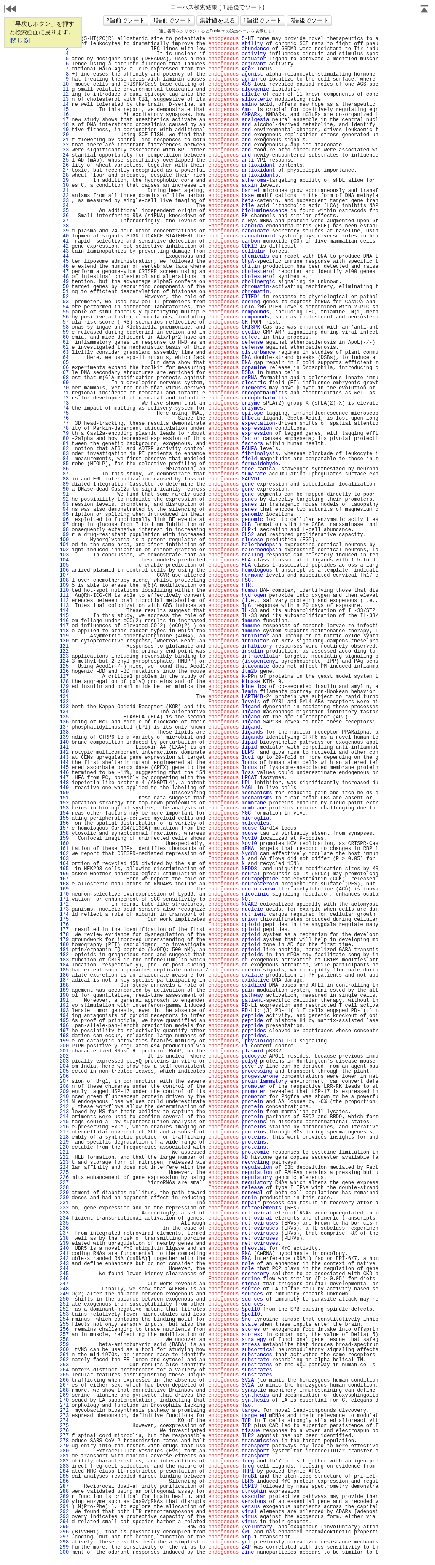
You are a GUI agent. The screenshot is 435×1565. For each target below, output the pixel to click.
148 (64, 783)
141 (64, 747)
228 (64, 1188)
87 (64, 474)
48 (64, 277)
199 (64, 1041)
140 (64, 742)
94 (64, 510)
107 (64, 575)
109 (64, 585)
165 (64, 869)
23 (64, 150)
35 (64, 211)
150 (64, 793)
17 (64, 120)
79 (64, 434)
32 (64, 196)
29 (64, 180)
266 (64, 1380)
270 (64, 1400)
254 (64, 1319)
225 (64, 1173)
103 (64, 555)
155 (64, 818)
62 (64, 348)
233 (64, 1213)
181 (64, 950)
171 (64, 899)
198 (64, 1036)
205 (64, 1071)
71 (64, 393)
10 (64, 84)
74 (64, 408)
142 (64, 753)
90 (64, 489)
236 (64, 1228)
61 (64, 342)
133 (64, 707)
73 (64, 403)
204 (64, 1066)
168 (64, 884)
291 (64, 1507)
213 (64, 1112)
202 (64, 1056)
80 (64, 439)
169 (64, 889)
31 (64, 191)
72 (64, 398)
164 (64, 864)
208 (64, 1087)
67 (64, 373)
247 (64, 1284)
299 (64, 1547)
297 (64, 1537)
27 (64, 170)
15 (64, 110)
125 (64, 666)
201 (64, 1051)
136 (64, 722)
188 (64, 985)
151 (64, 798)
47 (64, 272)
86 (64, 469)
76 (64, 418)
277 (64, 1436)
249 (64, 1294)
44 (64, 256)
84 (64, 459)
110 (64, 591)
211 (64, 1102)
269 (64, 1395)
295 (64, 1527)
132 (64, 702)
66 (64, 368)
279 (64, 1446)
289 (64, 1497)
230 (64, 1198)
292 (64, 1512)
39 (64, 231)
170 (64, 894)
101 (64, 545)
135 (64, 717)
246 (64, 1279)
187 (64, 980)
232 (64, 1208)
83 (64, 454)
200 (64, 1046)
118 (64, 631)
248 (64, 1289)
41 (64, 241)
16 (64, 115)
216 (64, 1127)
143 (64, 758)
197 (64, 1031)
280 (64, 1451)
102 (64, 550)
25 (64, 160)
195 (64, 1021)
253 (64, 1314)
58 (64, 327)
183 (64, 960)
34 (64, 206)
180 (64, 945)
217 (64, 1132)
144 (64, 763)
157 (64, 828)
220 (64, 1147)
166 (64, 874)
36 (64, 216)
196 (64, 1026)
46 (64, 267)
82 (64, 449)
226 (64, 1178)
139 (64, 737)
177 (64, 930)
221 (64, 1152)
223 (64, 1163)
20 (64, 135)
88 (64, 479)
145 (64, 768)
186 (64, 975)
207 (64, 1082)
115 (64, 616)
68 (64, 378)
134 (64, 712)
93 (64, 504)
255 (64, 1325)
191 (64, 1001)
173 (64, 909)
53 (64, 302)
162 (64, 854)
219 (64, 1142)
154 (64, 813)
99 (64, 535)
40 (64, 236)
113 (64, 606)
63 (64, 353)
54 (64, 307)
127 (64, 677)
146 (64, 773)
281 (64, 1456)
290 (64, 1502)
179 (64, 940)
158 (64, 833)
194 (64, 1016)
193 (64, 1011)
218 (64, 1137)
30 (64, 186)
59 (64, 332)
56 (64, 317)
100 (64, 540)
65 (64, 363)
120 (64, 641)
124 (64, 661)
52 (64, 297)
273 (64, 1416)
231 (64, 1203)
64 (64, 358)
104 (64, 560)
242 (64, 1259)
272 (64, 1411)
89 (64, 484)
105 (64, 565)
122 (64, 651)
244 (64, 1269)
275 (64, 1426)
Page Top (424, 9)
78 (64, 429)
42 (64, 246)
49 (64, 282)
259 (64, 1345)
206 (64, 1076)
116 (64, 621)
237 (64, 1233)
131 (64, 697)
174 (64, 914)
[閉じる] (19, 40)
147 (64, 778)
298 (64, 1542)
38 (64, 226)
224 (64, 1168)
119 (64, 636)
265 (64, 1375)
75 (64, 413)
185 (64, 970)
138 (64, 732)
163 (64, 859)
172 (64, 904)
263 (64, 1365)
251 (64, 1304)
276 (64, 1431)
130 (64, 692)
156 (64, 823)
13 (64, 100)
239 (64, 1244)
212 (64, 1107)
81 (64, 444)
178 (64, 935)
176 (64, 925)
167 (64, 879)
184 (64, 965)
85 (64, 464)
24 (64, 155)
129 (64, 687)
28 (64, 175)
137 (64, 727)
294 (64, 1522)
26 (64, 165)
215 (64, 1122)
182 (64, 955)
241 (64, 1254)
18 (64, 125)
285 (64, 1476)
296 (64, 1532)
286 (64, 1481)
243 (64, 1264)
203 (64, 1061)
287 (64, 1486)
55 (64, 312)
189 (64, 990)
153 (64, 808)
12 (64, 94)
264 (64, 1370)
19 (64, 130)
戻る (10, 9)
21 (64, 140)
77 (64, 423)
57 (64, 322)
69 (64, 383)
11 (64, 89)
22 (64, 145)
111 (64, 596)
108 (64, 580)
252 (64, 1309)
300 (64, 1552)
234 (64, 1218)
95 (64, 515)
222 (64, 1157)
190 (64, 995)
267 (64, 1385)
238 (64, 1238)
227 (64, 1183)
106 (64, 570)
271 (64, 1405)
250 (64, 1299)
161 (64, 849)
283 (64, 1466)
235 (64, 1223)
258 (64, 1340)
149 (64, 788)
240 (64, 1249)
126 (64, 672)
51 (64, 292)
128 (64, 682)
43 (64, 251)
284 (64, 1471)
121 (64, 646)
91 (64, 494)
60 (64, 337)
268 (64, 1390)
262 (64, 1360)
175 (64, 920)
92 (64, 499)
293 (64, 1517)
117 (64, 626)
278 (64, 1441)
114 (64, 611)
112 (64, 601)
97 (64, 525)
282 (64, 1461)
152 (64, 803)
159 (64, 839)
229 (64, 1193)
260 (64, 1350)
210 (64, 1097)
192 (64, 1006)
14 (64, 105)
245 (64, 1274)
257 (64, 1335)
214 (64, 1117)
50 (64, 287)
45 (64, 261)
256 (64, 1330)
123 (64, 656)
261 (64, 1355)
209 (64, 1092)
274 (64, 1421)
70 (64, 388)
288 (64, 1492)
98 (64, 530)
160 (64, 844)
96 (64, 520)
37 (64, 221)
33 (64, 201)
